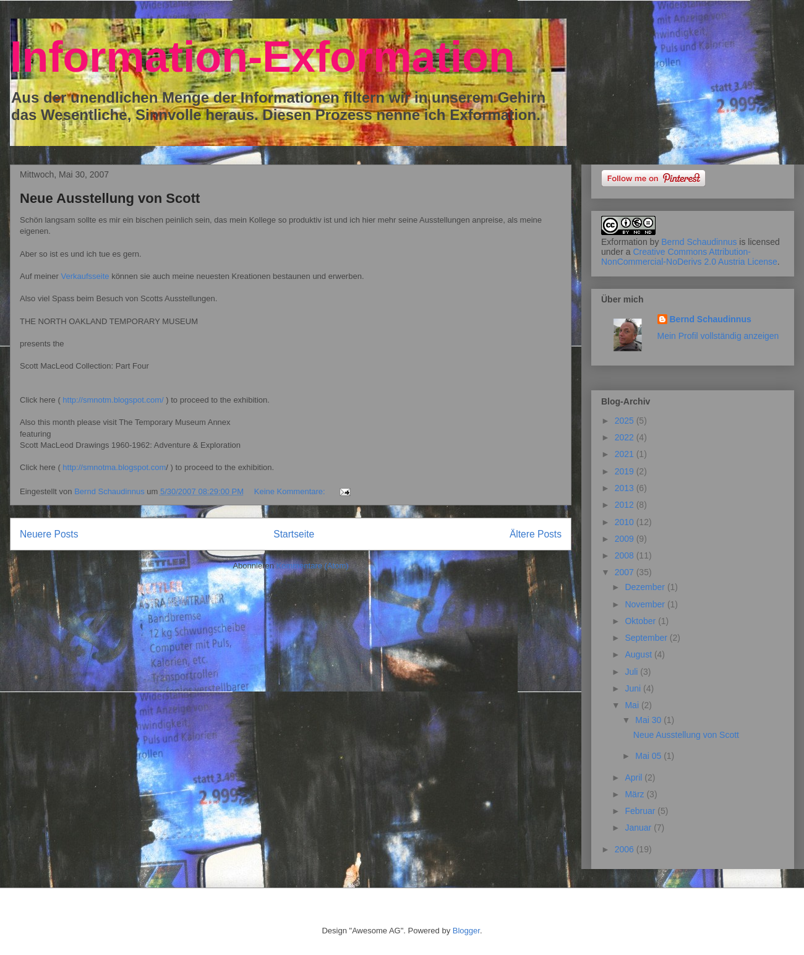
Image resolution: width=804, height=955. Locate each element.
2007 (625, 572)
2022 (625, 437)
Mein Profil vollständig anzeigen (718, 336)
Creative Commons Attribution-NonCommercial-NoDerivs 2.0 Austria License (689, 257)
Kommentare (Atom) (312, 565)
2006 (625, 849)
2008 (625, 555)
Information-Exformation (262, 57)
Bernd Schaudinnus (699, 242)
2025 (625, 421)
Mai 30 (649, 720)
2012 (625, 505)
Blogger (466, 930)
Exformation (624, 242)
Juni (634, 688)
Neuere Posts (49, 534)
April (634, 777)
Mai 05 (649, 756)
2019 (625, 471)
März (635, 794)
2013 (625, 488)
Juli (632, 672)
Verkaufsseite (85, 276)
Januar (639, 828)
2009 (625, 539)
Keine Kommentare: (291, 491)
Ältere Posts (536, 534)
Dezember (646, 587)
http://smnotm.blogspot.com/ (112, 400)
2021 (625, 454)
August (639, 654)
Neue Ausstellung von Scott (110, 198)
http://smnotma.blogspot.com (114, 467)
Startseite (293, 534)
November (646, 604)
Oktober (641, 621)
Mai (633, 705)
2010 (625, 522)
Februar (641, 811)
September (647, 638)
